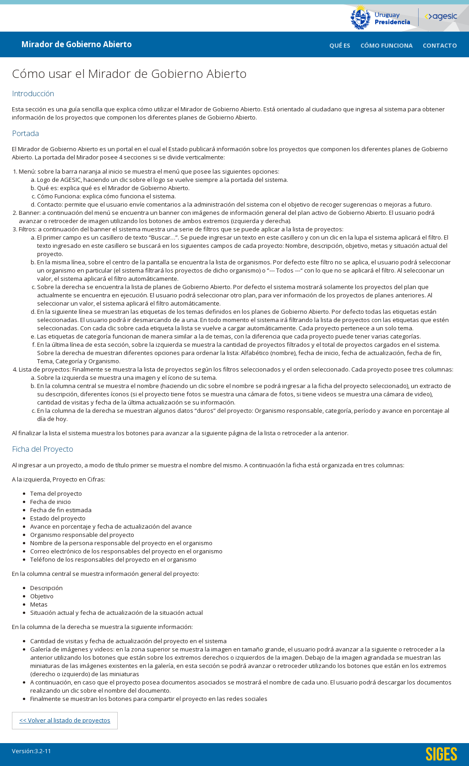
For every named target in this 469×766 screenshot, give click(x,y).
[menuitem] (344, 44)
